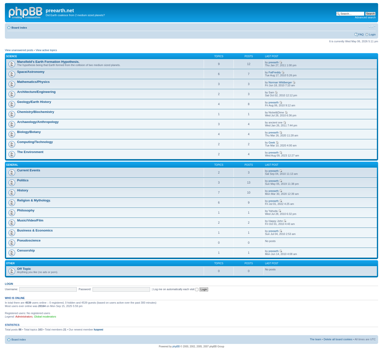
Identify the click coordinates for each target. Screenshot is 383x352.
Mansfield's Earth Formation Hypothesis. (48, 62)
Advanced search (365, 17)
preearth (274, 62)
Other (10, 263)
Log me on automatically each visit (175, 289)
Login (372, 34)
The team (315, 339)
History (22, 190)
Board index (19, 27)
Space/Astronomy (30, 72)
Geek (272, 142)
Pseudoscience (29, 240)
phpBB (176, 346)
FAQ (361, 34)
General (12, 165)
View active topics (46, 50)
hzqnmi (98, 329)
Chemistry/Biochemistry (35, 112)
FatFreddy (275, 72)
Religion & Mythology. (34, 200)
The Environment (30, 152)
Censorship (26, 250)
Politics (23, 180)
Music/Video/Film (30, 220)
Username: (11, 289)
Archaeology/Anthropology (38, 122)
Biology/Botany (29, 132)
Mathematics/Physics (33, 82)
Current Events (28, 170)
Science (11, 56)
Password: (85, 289)
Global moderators (45, 316)
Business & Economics (35, 230)
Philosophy (25, 210)
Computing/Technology (35, 142)
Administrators (23, 316)
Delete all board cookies (338, 339)
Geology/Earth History (34, 102)
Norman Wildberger (280, 82)
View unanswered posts (19, 50)
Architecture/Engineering (36, 92)
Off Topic (24, 269)
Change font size (372, 26)
